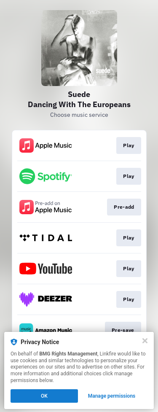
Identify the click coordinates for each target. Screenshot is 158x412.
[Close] (145, 340)
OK (44, 396)
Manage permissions (112, 396)
